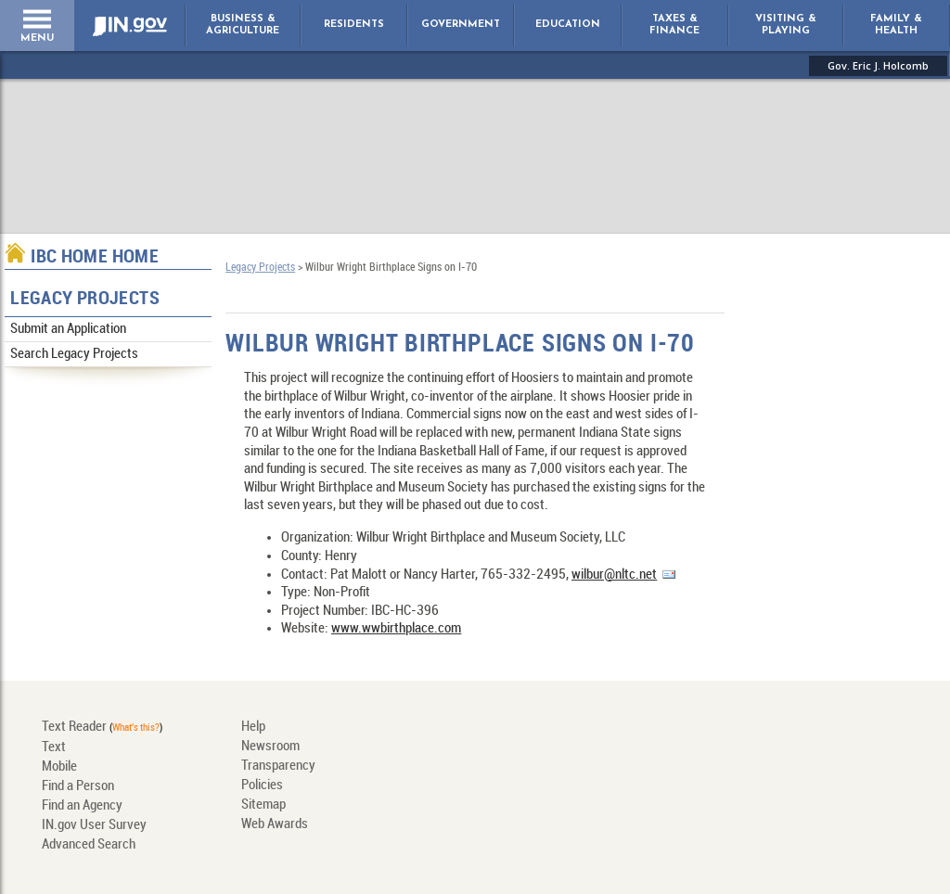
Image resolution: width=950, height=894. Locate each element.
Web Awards (274, 824)
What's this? (136, 728)
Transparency (278, 766)
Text (54, 747)
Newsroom (270, 746)
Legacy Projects (85, 299)
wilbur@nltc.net (614, 575)
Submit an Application (68, 329)
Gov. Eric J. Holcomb (878, 65)
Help (253, 727)
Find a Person (78, 786)
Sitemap (263, 805)
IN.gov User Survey (94, 825)
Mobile (59, 767)
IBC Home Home (95, 257)
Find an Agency (82, 805)
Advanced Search (88, 844)
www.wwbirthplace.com (396, 628)
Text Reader (74, 727)
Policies (262, 785)
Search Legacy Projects (74, 354)
